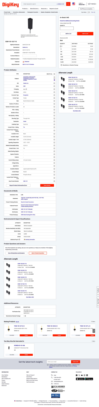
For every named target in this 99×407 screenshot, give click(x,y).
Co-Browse (55, 384)
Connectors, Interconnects (19, 12)
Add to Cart (85, 33)
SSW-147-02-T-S (22, 284)
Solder (24, 121)
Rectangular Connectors (32, 12)
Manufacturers (34, 8)
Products (24, 8)
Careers (3, 380)
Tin (24, 127)
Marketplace (4, 376)
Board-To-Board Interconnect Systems (29, 205)
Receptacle (25, 95)
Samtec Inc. (25, 47)
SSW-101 (25, 181)
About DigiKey (5, 375)
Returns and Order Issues (32, 380)
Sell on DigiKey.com (6, 378)
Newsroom (4, 385)
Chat (53, 375)
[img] (11, 5)
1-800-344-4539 (56, 377)
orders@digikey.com (57, 381)
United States (18, 400)
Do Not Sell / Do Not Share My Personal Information (49, 404)
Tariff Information (30, 382)
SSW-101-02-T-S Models (28, 64)
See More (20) (30, 297)
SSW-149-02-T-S (22, 270)
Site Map (4, 382)
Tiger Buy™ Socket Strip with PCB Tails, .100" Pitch (32, 197)
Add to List (68, 33)
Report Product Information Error (18, 185)
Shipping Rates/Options (31, 378)
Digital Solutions (5, 383)
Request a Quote (54, 8)
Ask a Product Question (38, 253)
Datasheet (26, 61)
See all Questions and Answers (16, 253)
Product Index (7, 12)
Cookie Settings (83, 400)
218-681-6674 (55, 379)
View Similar (47, 185)
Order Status (29, 376)
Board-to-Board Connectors (27, 202)
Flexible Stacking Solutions (27, 206)
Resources (43, 8)
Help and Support (30, 375)
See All (17, 321)
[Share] (93, 12)
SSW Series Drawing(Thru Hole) (28, 214)
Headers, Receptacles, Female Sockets (49, 12)
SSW (24, 86)
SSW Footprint (24, 199)
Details (26, 335)
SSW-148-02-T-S (22, 277)
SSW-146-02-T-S (22, 291)
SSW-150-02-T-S (22, 263)
